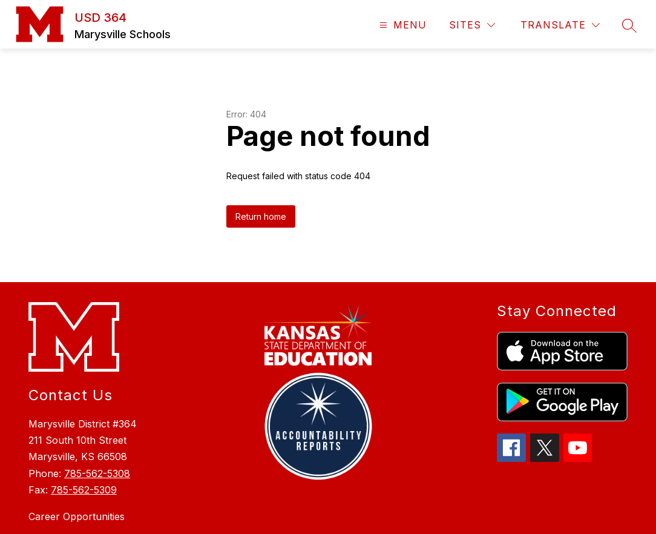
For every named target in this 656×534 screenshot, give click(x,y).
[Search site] (629, 25)
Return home (260, 158)
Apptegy (354, 517)
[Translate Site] (560, 25)
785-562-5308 (97, 415)
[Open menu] (401, 25)
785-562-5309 (84, 431)
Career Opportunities (76, 458)
